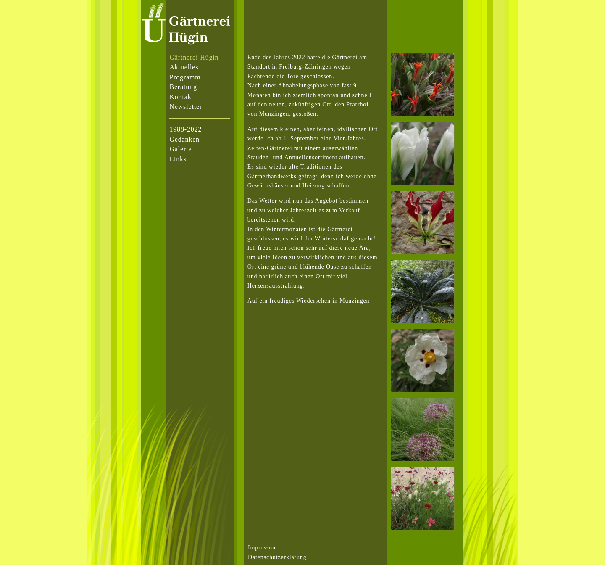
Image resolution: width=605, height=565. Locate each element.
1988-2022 (185, 129)
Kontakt (181, 96)
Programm (184, 77)
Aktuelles (183, 67)
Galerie (180, 149)
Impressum (262, 547)
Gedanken (184, 139)
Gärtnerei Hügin (193, 57)
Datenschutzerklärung (277, 557)
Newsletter (185, 106)
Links (178, 159)
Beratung (183, 86)
